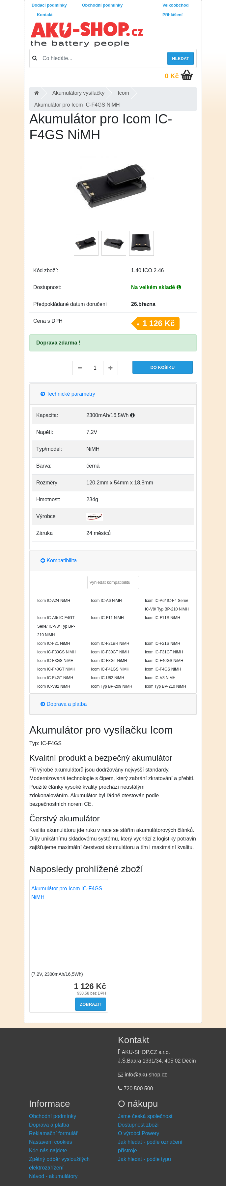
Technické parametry (68, 394)
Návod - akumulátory (53, 1176)
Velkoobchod (175, 5)
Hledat (180, 58)
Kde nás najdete (48, 1150)
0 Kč (172, 76)
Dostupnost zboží (138, 1125)
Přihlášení (172, 14)
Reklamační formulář (53, 1133)
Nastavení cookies (50, 1142)
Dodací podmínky (49, 5)
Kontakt (45, 14)
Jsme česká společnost (145, 1116)
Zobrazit (90, 1004)
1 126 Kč (159, 323)
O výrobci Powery (138, 1133)
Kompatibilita (59, 560)
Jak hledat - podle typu (144, 1159)
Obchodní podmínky (102, 5)
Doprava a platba (64, 704)
